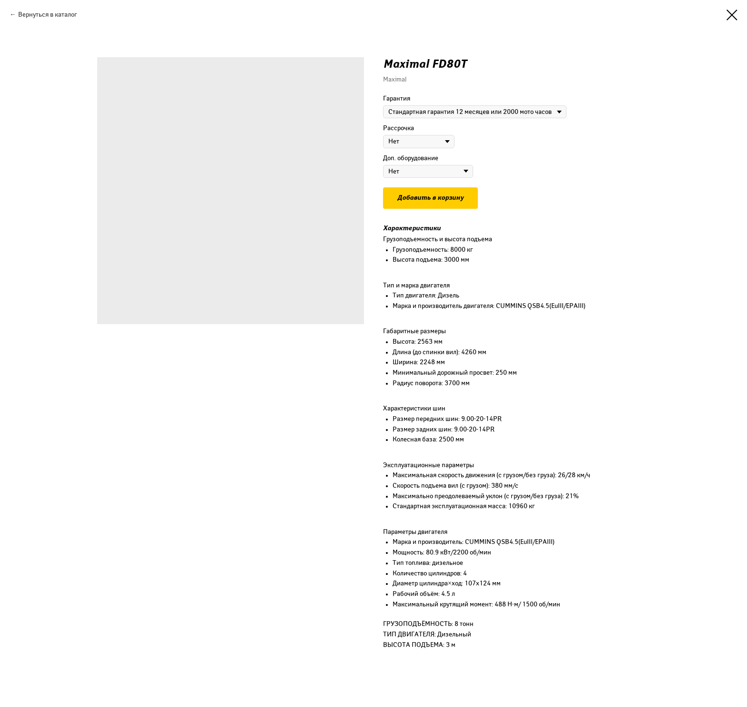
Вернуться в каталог (47, 14)
